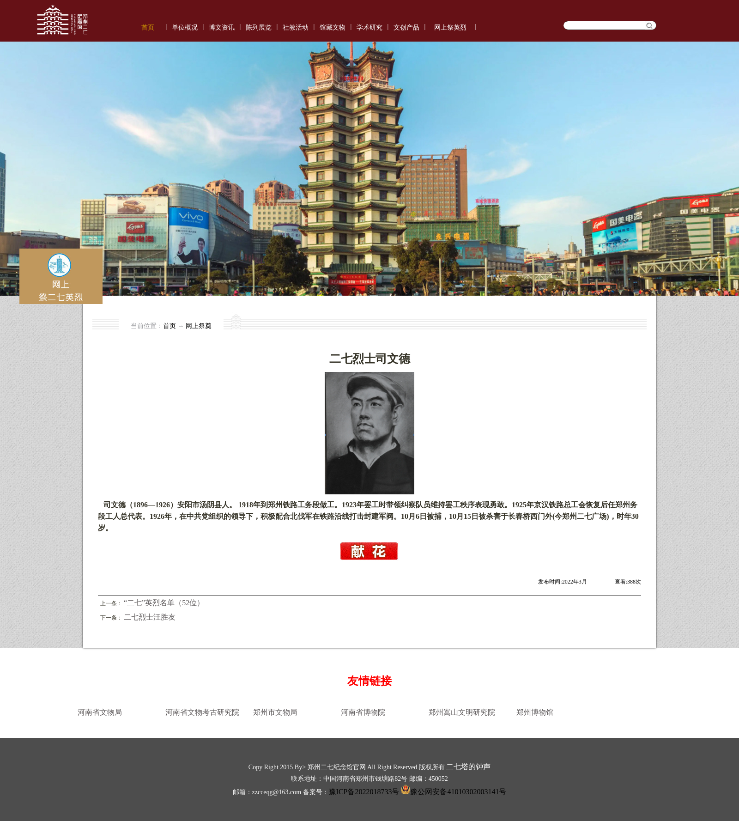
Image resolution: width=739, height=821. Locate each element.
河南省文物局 (100, 712)
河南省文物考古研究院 (202, 712)
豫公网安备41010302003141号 (452, 792)
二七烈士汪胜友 (150, 617)
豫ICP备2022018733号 (364, 792)
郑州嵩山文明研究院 (462, 712)
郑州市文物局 (275, 712)
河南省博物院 (363, 712)
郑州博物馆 (534, 712)
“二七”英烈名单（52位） (164, 603)
